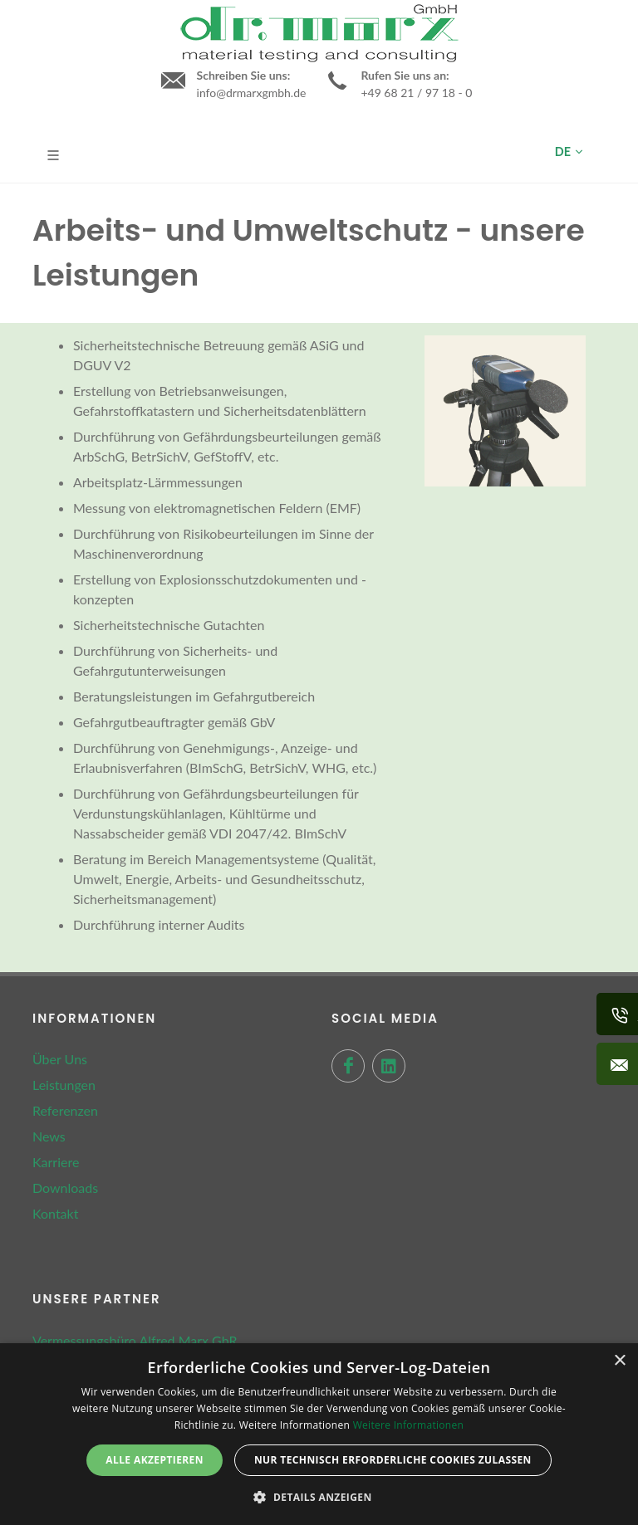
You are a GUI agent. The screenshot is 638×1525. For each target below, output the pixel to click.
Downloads (65, 1187)
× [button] (619, 1361)
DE (568, 152)
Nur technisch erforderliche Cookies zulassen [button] (393, 1460)
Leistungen (64, 1084)
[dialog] (319, 1434)
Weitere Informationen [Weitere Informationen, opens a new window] (408, 1425)
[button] (318, 1496)
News (49, 1136)
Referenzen (65, 1110)
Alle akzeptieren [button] (155, 1460)
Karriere (55, 1162)
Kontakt (55, 1213)
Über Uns (59, 1059)
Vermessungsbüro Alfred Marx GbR (134, 1340)
